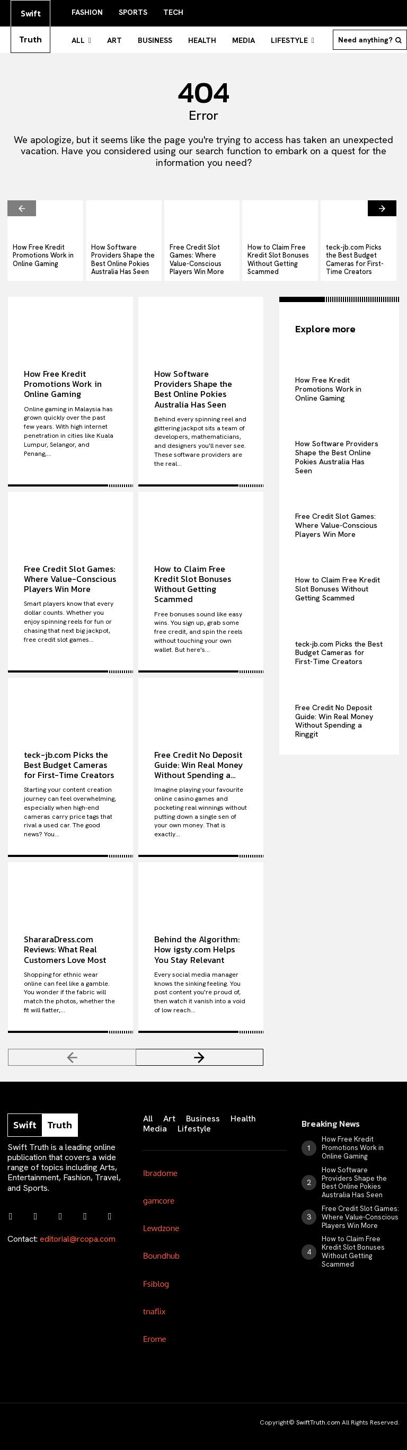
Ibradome (160, 1165)
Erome (154, 1330)
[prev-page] (21, 205)
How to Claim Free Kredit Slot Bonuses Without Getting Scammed (273, 253)
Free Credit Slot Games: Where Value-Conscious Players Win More (201, 253)
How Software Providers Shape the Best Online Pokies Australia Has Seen (123, 253)
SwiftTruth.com (318, 1414)
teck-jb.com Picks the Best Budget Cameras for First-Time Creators (357, 249)
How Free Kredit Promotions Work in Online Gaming (39, 249)
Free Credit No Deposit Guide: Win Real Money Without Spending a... (198, 756)
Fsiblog (156, 1275)
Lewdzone (161, 1220)
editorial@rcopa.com (78, 1226)
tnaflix (154, 1302)
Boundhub (161, 1247)
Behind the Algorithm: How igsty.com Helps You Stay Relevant (197, 941)
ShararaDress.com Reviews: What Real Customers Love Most (65, 941)
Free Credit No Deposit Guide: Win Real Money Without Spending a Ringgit (334, 711)
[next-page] (382, 205)
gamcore (158, 1192)
